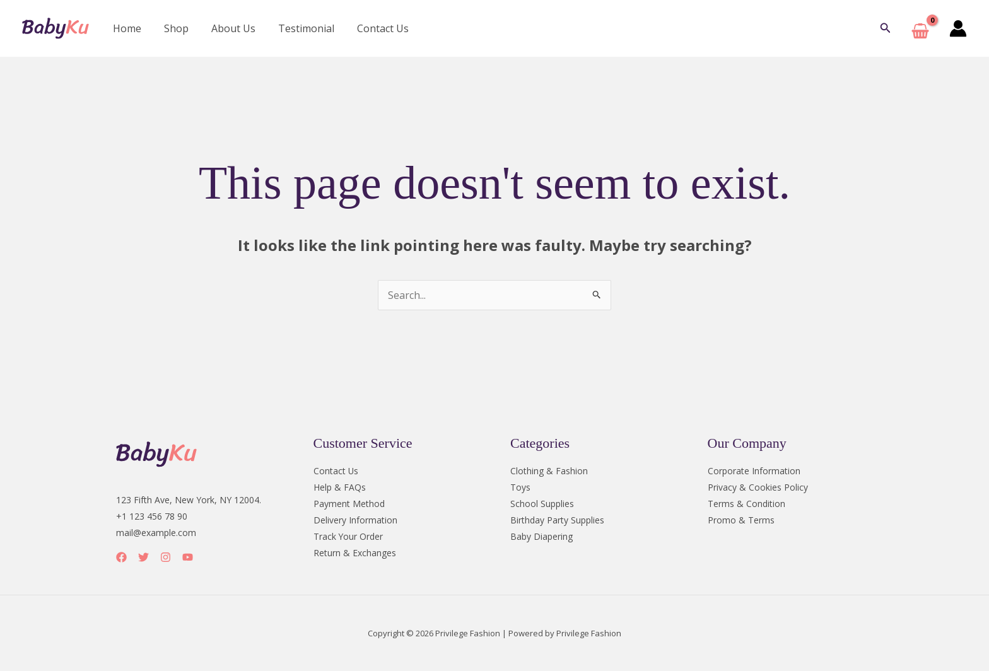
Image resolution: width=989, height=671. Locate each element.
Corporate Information (754, 471)
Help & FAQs (339, 487)
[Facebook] (121, 557)
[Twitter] (143, 557)
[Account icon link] (958, 28)
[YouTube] (187, 557)
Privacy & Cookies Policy (758, 487)
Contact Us (371, 28)
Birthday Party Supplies (557, 520)
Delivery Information (355, 520)
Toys (520, 487)
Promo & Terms (741, 520)
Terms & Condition (746, 504)
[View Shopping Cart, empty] (920, 29)
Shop (172, 28)
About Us (227, 28)
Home (126, 28)
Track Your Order (348, 536)
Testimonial (297, 28)
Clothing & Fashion (549, 471)
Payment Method (349, 504)
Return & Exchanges (354, 553)
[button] (885, 28)
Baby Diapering (541, 536)
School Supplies (542, 504)
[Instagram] (165, 557)
